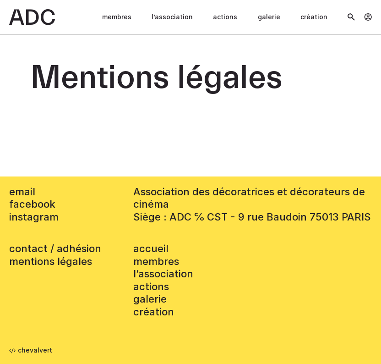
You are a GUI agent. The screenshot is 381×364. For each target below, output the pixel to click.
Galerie (269, 17)
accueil (151, 248)
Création (313, 17)
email (22, 192)
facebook (32, 204)
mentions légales (50, 261)
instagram (34, 217)
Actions (225, 17)
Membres (116, 17)
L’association (172, 17)
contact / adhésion (55, 248)
